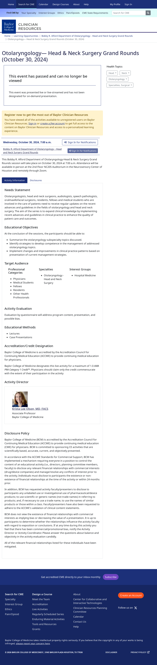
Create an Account (131, 595)
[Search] (129, 12)
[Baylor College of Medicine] (22, 27)
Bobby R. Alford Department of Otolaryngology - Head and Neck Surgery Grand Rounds (87, 35)
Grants (36, 629)
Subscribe (111, 577)
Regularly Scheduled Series (48, 614)
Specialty (10, 599)
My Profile (115, 4)
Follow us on (127, 607)
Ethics (61, 12)
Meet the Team (41, 599)
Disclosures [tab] (36, 180)
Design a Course (42, 594)
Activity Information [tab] (14, 180)
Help (86, 4)
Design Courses (61, 4)
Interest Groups (47, 12)
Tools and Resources (44, 624)
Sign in (32, 123)
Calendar (43, 4)
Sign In (128, 4)
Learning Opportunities (26, 35)
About (76, 4)
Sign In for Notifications (80, 142)
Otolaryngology (116, 79)
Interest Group (14, 604)
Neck (124, 73)
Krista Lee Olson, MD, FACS (30, 409)
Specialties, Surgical (119, 85)
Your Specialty (28, 12)
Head (111, 73)
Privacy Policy (138, 652)
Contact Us (79, 621)
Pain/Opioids (73, 12)
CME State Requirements (95, 12)
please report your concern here (33, 643)
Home (11, 4)
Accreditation (40, 604)
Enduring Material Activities (48, 619)
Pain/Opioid (12, 614)
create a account (52, 123)
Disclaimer (111, 652)
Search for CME (27, 4)
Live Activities (40, 609)
